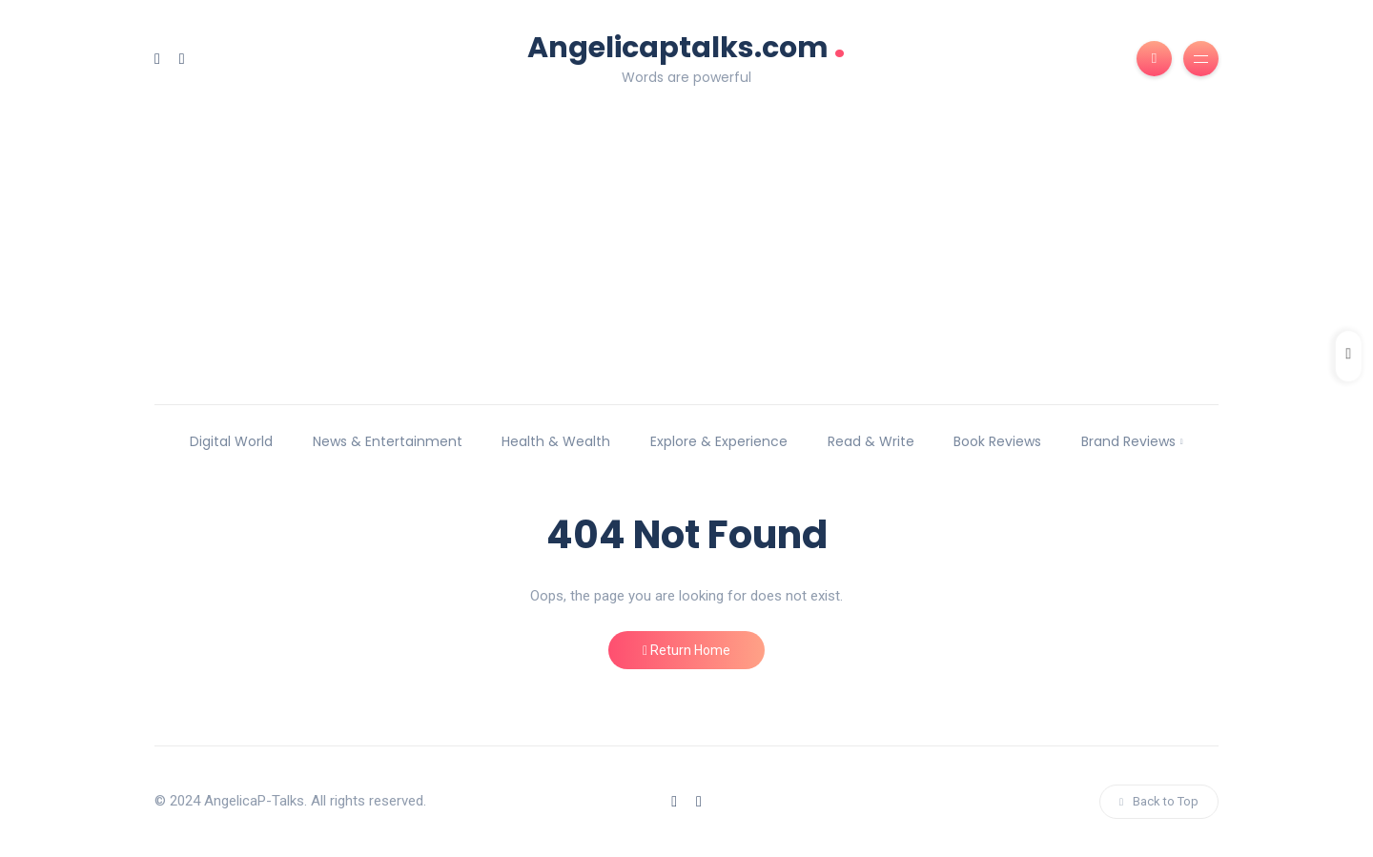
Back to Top (1159, 801)
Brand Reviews (1128, 441)
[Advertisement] (686, 232)
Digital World (231, 441)
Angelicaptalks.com (686, 45)
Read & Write (871, 441)
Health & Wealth (556, 441)
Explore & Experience (719, 441)
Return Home (686, 650)
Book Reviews (997, 441)
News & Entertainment (387, 441)
